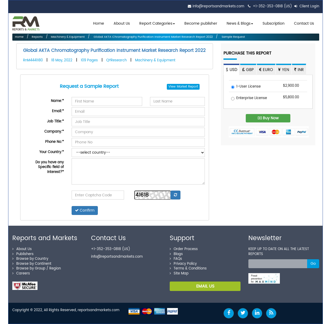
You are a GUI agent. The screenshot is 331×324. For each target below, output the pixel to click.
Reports (37, 37)
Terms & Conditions (188, 268)
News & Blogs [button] (240, 23)
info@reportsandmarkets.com (218, 6)
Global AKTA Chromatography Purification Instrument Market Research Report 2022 (153, 37)
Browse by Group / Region (36, 268)
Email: (58, 111)
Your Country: (51, 152)
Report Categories (155, 23)
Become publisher (200, 23)
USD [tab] (231, 70)
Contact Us (304, 23)
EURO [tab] (266, 70)
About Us (122, 23)
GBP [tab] (248, 70)
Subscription (274, 23)
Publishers (23, 254)
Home (98, 23)
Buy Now (268, 118)
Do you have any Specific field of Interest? (49, 167)
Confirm (84, 210)
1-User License (246, 86)
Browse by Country (30, 259)
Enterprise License (249, 98)
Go (313, 264)
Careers (21, 273)
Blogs (176, 254)
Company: (54, 131)
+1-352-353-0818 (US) (272, 6)
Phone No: (54, 142)
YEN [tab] (283, 70)
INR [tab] (299, 70)
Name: (57, 101)
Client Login (306, 6)
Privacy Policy (183, 264)
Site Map (179, 273)
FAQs (176, 259)
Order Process (184, 249)
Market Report (187, 86)
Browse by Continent (31, 264)
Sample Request (233, 37)
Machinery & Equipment (68, 37)
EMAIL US (205, 286)
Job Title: (55, 121)
